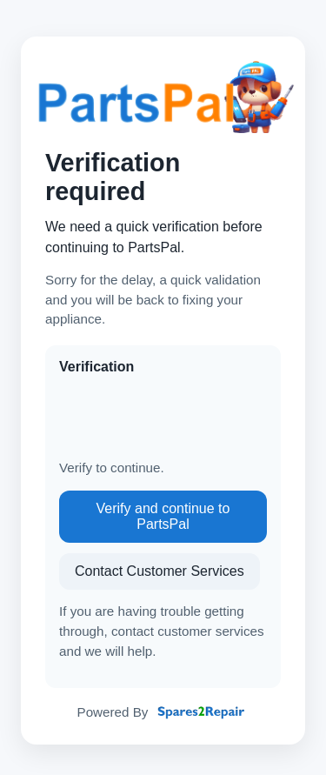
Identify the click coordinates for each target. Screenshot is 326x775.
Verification (96, 366)
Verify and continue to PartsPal (163, 516)
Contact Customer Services (159, 571)
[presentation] (191, 417)
